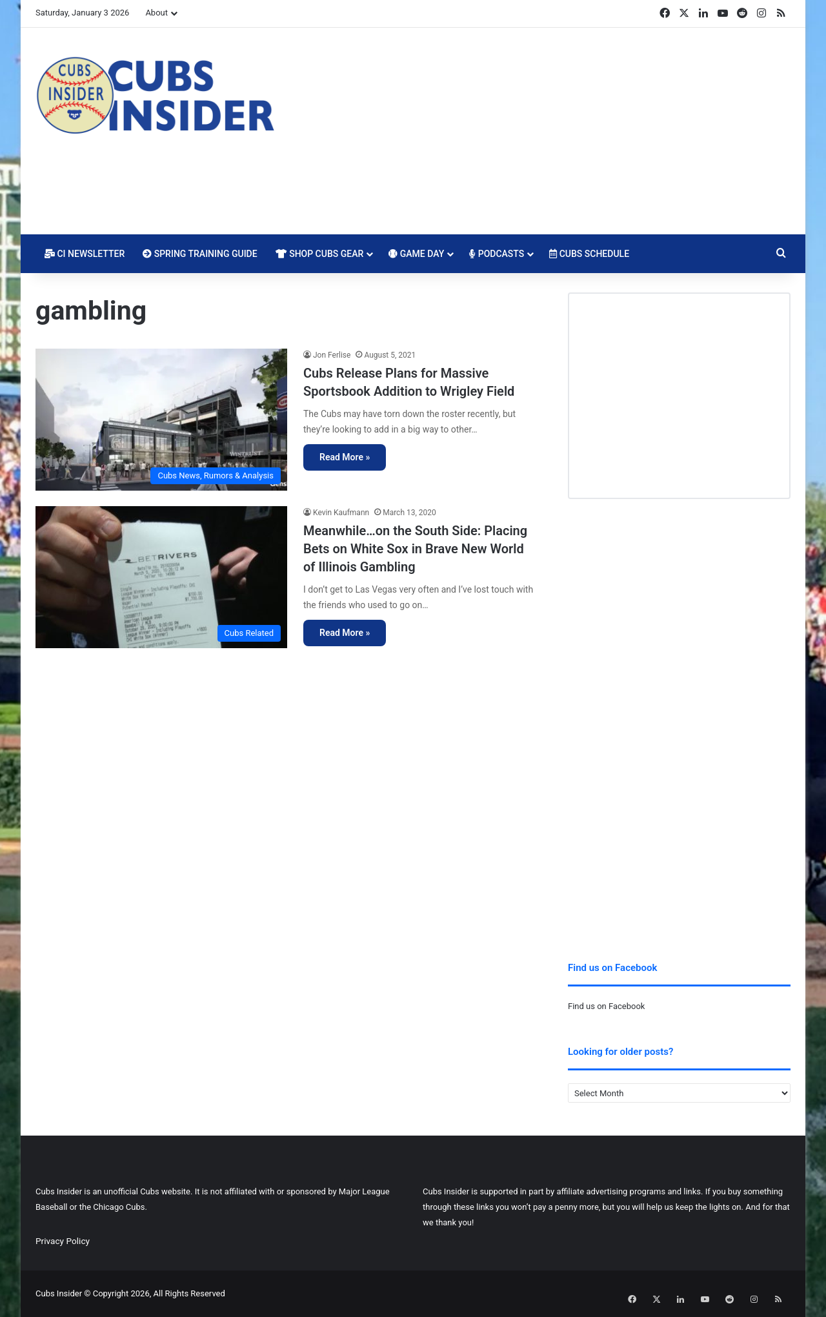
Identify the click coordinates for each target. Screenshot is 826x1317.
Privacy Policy (62, 1241)
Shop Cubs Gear (320, 254)
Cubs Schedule (589, 254)
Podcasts (496, 254)
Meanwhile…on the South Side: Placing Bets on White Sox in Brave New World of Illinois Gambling (415, 549)
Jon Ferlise (331, 355)
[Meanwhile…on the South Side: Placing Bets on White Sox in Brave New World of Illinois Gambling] (161, 577)
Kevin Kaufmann (341, 512)
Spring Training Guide (200, 254)
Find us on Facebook (606, 1006)
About (156, 12)
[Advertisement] (542, 131)
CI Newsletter (85, 254)
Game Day (416, 254)
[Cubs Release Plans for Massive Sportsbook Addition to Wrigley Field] (161, 420)
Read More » (344, 457)
